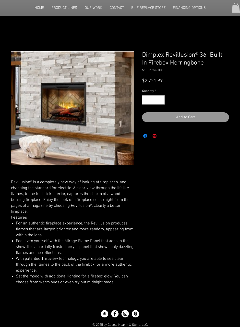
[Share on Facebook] (145, 136)
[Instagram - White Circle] (125, 313)
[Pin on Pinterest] (154, 136)
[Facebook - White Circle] (115, 313)
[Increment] (161, 100)
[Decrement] (146, 100)
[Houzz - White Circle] (135, 313)
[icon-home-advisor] (104, 313)
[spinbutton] (153, 100)
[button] (236, 8)
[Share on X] (164, 136)
